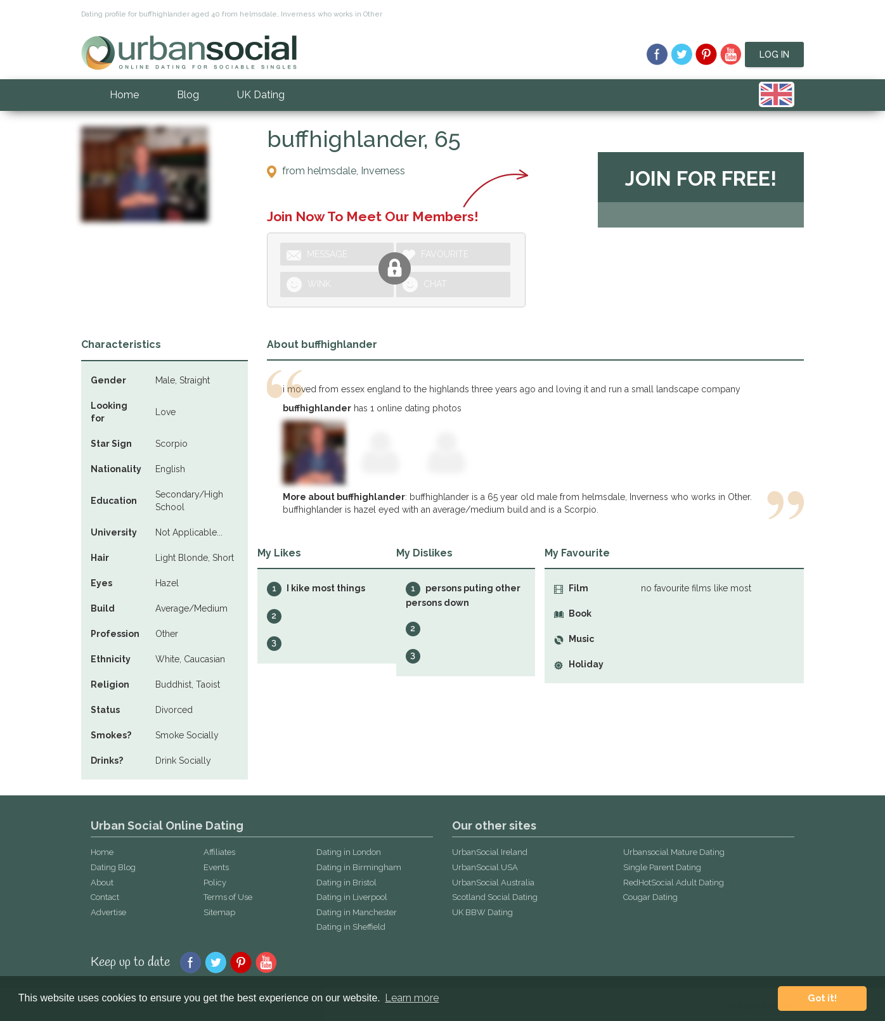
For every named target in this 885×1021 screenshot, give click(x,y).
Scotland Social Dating (495, 897)
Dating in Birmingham (358, 867)
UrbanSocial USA (485, 867)
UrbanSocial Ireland (489, 852)
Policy (214, 882)
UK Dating (261, 95)
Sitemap (219, 912)
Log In (774, 54)
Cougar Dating (650, 897)
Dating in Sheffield (350, 927)
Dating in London (348, 852)
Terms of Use (227, 897)
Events (216, 867)
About (102, 882)
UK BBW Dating (482, 912)
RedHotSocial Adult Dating (673, 882)
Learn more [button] (412, 998)
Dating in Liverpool (351, 897)
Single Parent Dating (662, 867)
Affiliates (219, 852)
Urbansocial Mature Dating (674, 852)
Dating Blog (113, 867)
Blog (188, 95)
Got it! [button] (822, 997)
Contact (105, 897)
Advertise (108, 912)
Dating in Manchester (356, 912)
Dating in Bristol (346, 882)
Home (124, 95)
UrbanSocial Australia (493, 882)
